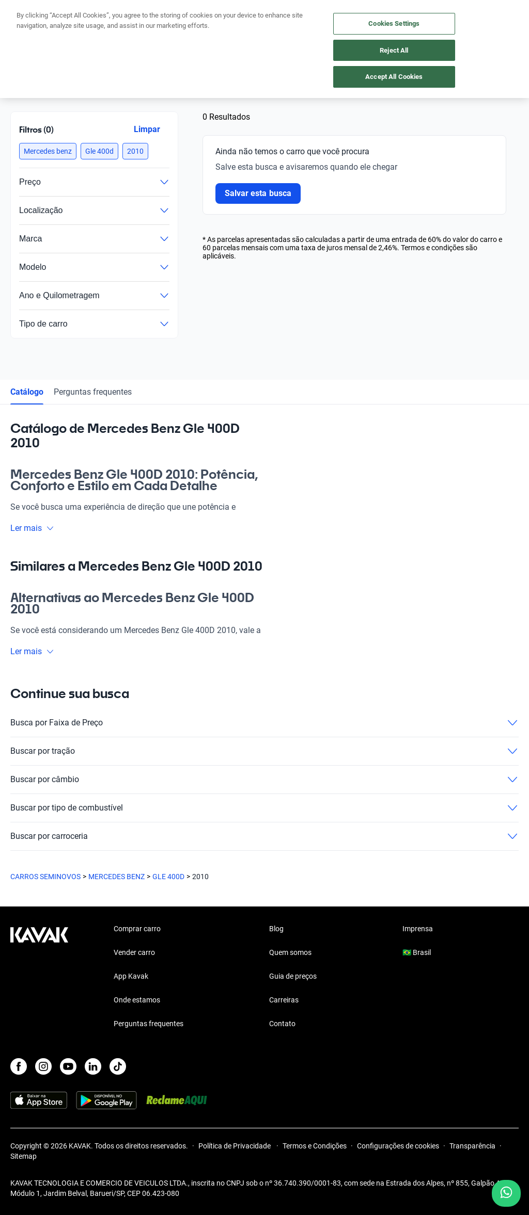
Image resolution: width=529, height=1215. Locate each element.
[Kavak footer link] (39, 977)
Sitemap (23, 1156)
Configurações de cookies (398, 1146)
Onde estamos (137, 1000)
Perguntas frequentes (93, 392)
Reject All (394, 50)
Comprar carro (137, 929)
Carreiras (284, 1000)
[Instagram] (43, 1066)
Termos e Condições (315, 1146)
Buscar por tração (264, 751)
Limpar (147, 129)
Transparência (472, 1146)
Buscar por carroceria (264, 836)
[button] (47, 151)
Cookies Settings (393, 23)
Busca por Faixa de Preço (264, 722)
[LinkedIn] (93, 1066)
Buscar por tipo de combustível (264, 808)
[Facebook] (18, 1066)
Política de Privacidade (235, 1146)
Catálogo (26, 392)
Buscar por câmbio (264, 779)
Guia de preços (293, 976)
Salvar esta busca (258, 193)
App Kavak (131, 976)
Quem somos (290, 952)
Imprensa (417, 929)
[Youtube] (68, 1066)
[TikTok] (118, 1066)
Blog (276, 929)
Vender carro (134, 952)
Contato (282, 1023)
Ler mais (32, 528)
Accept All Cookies (394, 76)
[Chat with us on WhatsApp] (506, 1193)
